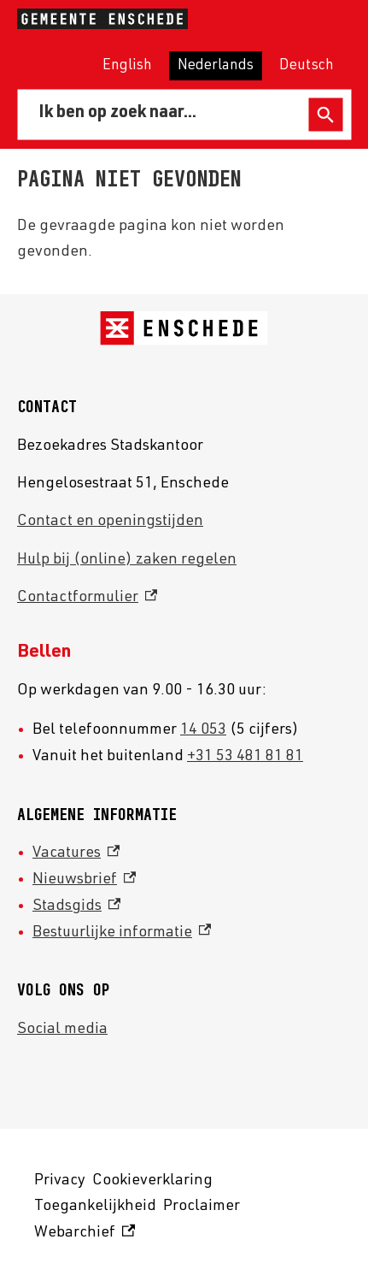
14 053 (203, 730)
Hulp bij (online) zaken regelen (127, 560)
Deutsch (306, 66)
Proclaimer (201, 1206)
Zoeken (325, 115)
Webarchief (84, 1233)
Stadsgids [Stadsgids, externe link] (76, 906)
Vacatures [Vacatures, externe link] (76, 853)
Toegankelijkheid (95, 1206)
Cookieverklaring (152, 1181)
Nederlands (216, 66)
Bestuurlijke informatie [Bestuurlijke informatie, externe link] (121, 933)
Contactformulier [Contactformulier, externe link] (87, 597)
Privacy (59, 1181)
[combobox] (166, 114)
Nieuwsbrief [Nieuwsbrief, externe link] (84, 880)
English (127, 66)
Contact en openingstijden (110, 521)
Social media (62, 1029)
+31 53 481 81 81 (245, 756)
